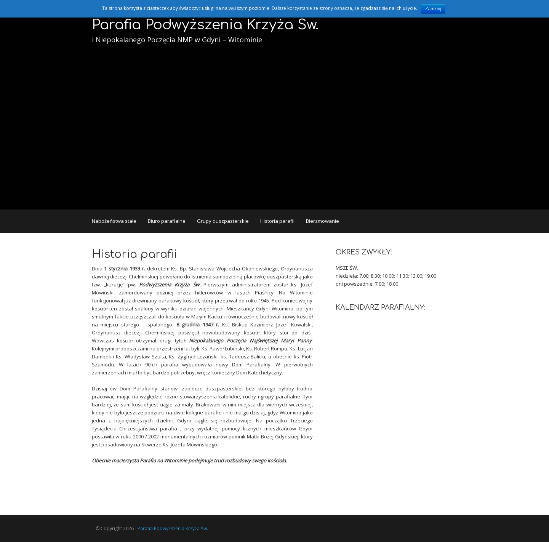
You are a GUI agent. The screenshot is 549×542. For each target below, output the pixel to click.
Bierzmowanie (322, 220)
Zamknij (433, 8)
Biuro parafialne (167, 220)
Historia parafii (277, 220)
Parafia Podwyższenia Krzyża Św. (205, 24)
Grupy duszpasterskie (223, 220)
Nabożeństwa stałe (114, 220)
